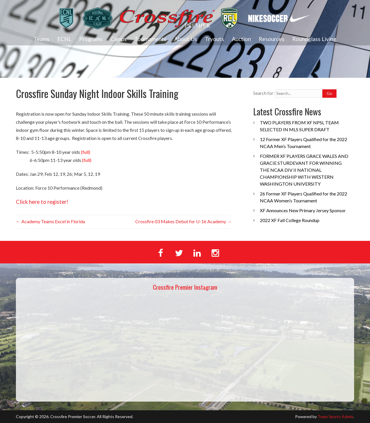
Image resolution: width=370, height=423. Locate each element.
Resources (271, 39)
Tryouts (214, 39)
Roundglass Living (314, 39)
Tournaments (150, 39)
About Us (185, 39)
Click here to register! (42, 202)
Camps (118, 39)
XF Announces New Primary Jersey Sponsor (303, 210)
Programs (91, 39)
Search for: (264, 93)
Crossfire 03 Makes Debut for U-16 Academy (183, 221)
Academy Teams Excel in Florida (50, 221)
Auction (241, 39)
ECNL (64, 39)
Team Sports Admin (335, 416)
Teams (41, 39)
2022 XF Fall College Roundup (289, 220)
